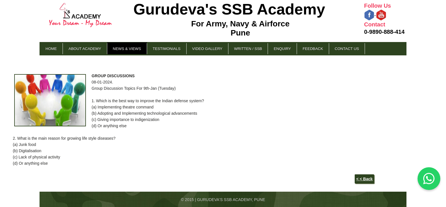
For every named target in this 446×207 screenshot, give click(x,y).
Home (51, 49)
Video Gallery (207, 49)
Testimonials (167, 49)
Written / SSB (248, 49)
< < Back (364, 179)
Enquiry (282, 49)
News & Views (127, 49)
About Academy (85, 49)
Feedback (313, 49)
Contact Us (347, 49)
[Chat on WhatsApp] (429, 178)
